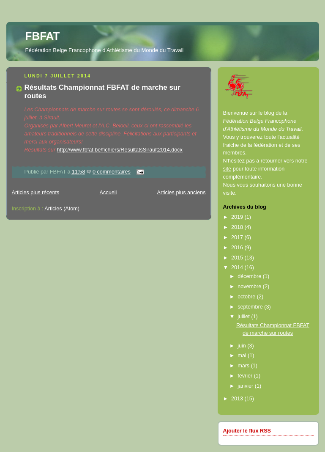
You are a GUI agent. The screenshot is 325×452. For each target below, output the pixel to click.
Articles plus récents (36, 193)
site (227, 169)
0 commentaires (112, 172)
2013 (238, 399)
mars (244, 366)
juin (242, 346)
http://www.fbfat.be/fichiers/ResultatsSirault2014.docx (120, 150)
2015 (238, 258)
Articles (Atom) (61, 209)
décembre (250, 276)
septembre (251, 307)
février (246, 376)
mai (243, 355)
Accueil (108, 193)
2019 (238, 217)
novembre (250, 286)
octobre (247, 297)
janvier (246, 386)
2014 (238, 267)
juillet (244, 317)
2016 (238, 248)
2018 (238, 227)
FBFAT (42, 36)
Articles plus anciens (181, 193)
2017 (238, 237)
